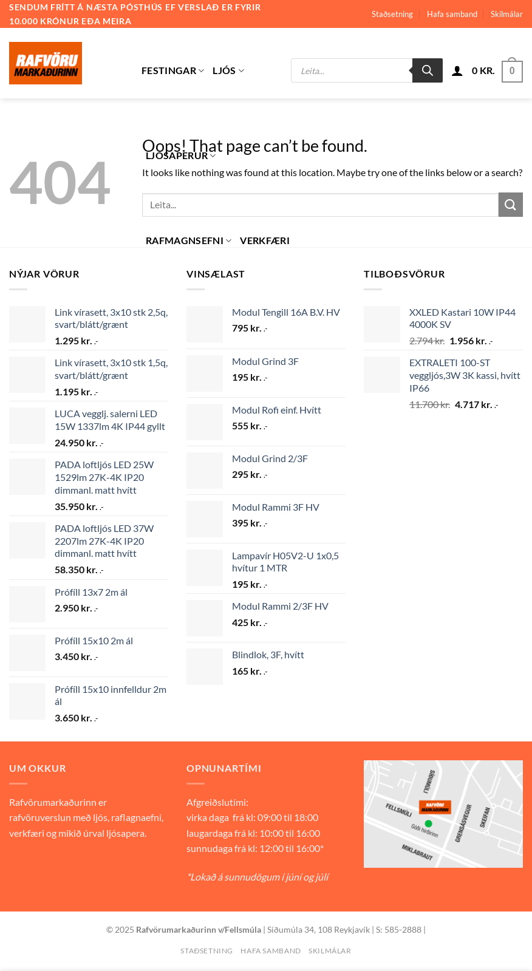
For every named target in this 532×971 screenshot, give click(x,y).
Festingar (173, 70)
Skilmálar (507, 14)
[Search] (427, 70)
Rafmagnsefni (188, 240)
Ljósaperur (181, 155)
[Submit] (511, 204)
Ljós (228, 70)
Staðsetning (392, 14)
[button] (457, 70)
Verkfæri (265, 240)
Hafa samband (452, 14)
